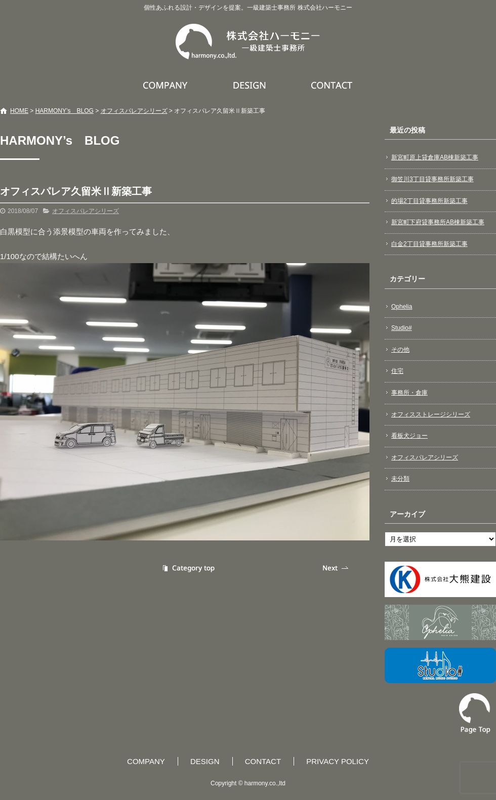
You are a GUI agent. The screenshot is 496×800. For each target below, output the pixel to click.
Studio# (401, 327)
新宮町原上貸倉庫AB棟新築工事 (434, 157)
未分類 (400, 478)
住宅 (397, 370)
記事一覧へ (187, 568)
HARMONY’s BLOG (64, 110)
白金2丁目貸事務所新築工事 (429, 243)
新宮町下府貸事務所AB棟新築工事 (437, 222)
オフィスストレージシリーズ (430, 414)
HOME (19, 110)
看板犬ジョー (409, 435)
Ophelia (401, 306)
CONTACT (332, 85)
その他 (400, 349)
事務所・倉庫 (409, 392)
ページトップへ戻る (474, 713)
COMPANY (166, 85)
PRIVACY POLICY (337, 761)
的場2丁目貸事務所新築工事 (429, 200)
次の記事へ (336, 568)
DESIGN (251, 85)
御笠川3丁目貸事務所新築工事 (432, 179)
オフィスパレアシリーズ (134, 110)
